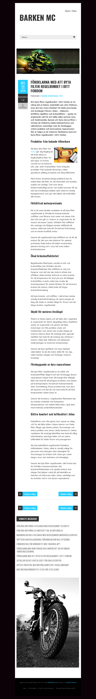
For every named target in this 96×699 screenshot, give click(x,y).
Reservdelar (53, 95)
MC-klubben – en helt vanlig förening (40, 688)
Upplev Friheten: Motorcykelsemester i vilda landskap (42, 565)
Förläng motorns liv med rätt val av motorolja (39, 530)
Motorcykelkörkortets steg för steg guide (37, 569)
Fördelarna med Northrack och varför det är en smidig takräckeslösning (43, 550)
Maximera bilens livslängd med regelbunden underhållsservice (46, 535)
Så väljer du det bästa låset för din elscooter (38, 560)
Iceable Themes (71, 682)
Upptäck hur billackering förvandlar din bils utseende (43, 539)
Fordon (44, 95)
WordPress (51, 682)
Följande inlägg (66, 494)
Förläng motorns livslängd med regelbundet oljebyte (42, 526)
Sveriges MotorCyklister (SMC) (65, 688)
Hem (24, 688)
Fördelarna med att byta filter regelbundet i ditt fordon (51, 86)
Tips (61, 95)
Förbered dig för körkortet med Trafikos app (38, 544)
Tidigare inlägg (30, 494)
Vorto (33, 151)
